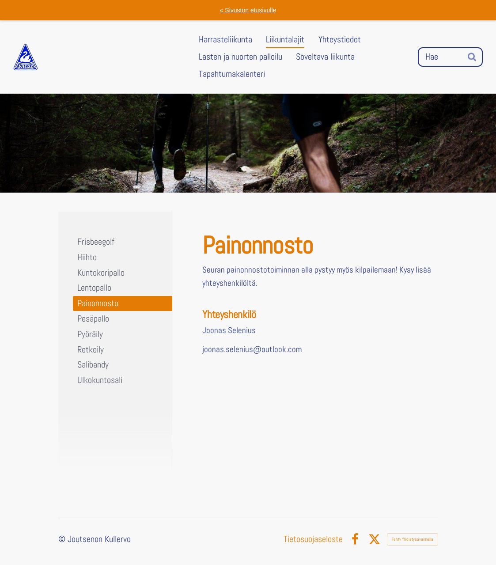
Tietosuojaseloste (313, 539)
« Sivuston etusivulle (248, 10)
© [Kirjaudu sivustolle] (63, 539)
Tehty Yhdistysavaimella (412, 539)
